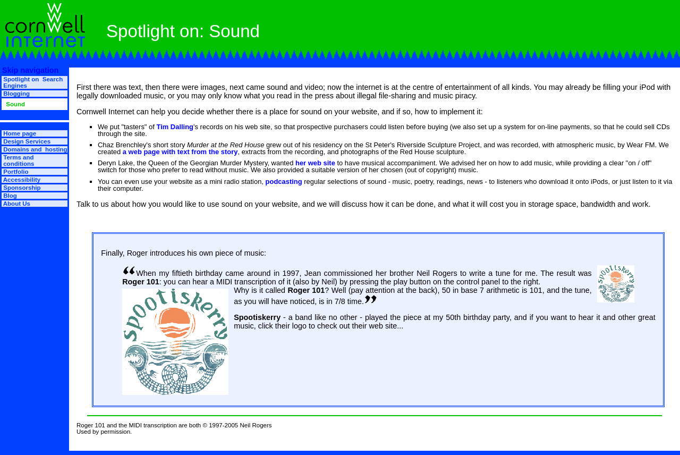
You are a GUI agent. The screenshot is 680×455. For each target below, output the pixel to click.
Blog (9, 195)
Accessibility (21, 179)
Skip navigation (29, 70)
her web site (315, 163)
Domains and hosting (34, 149)
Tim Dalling (174, 127)
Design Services (26, 141)
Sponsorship (21, 187)
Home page (19, 133)
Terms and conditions (18, 160)
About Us (16, 203)
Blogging (16, 93)
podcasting (284, 182)
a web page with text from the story (180, 152)
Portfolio (15, 171)
